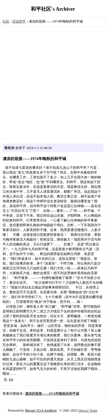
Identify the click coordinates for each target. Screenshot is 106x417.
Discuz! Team (87, 410)
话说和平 (19, 21)
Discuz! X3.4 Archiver (41, 410)
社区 (6, 21)
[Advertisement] (53, 82)
